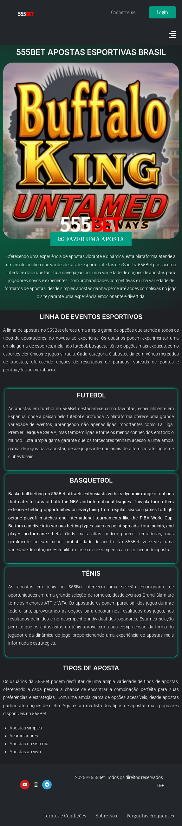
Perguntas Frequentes (150, 815)
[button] (172, 35)
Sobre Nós (106, 815)
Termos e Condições (65, 815)
